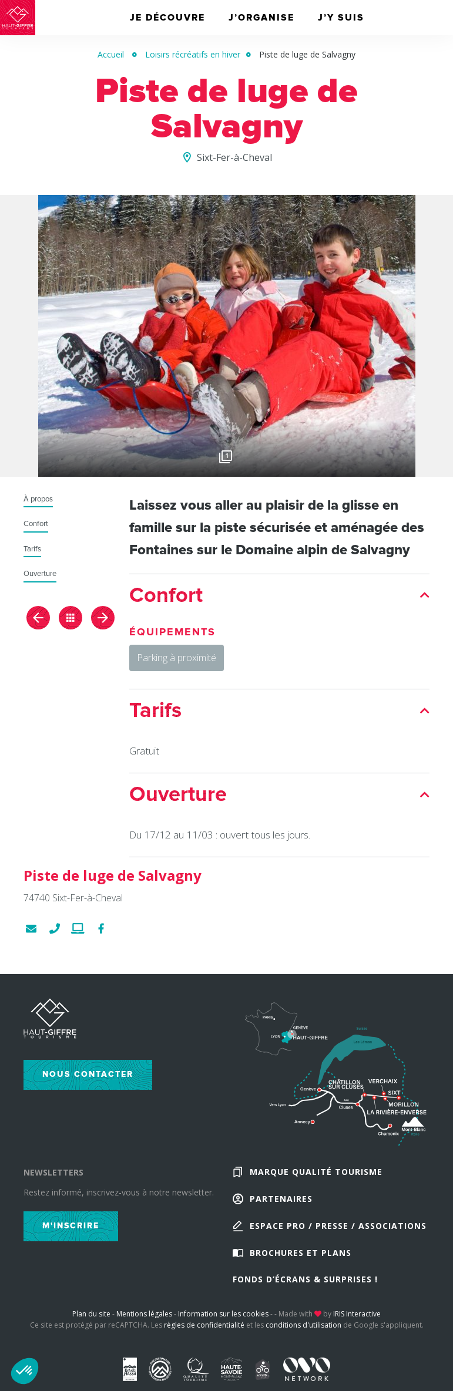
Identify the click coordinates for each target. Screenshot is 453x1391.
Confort (36, 524)
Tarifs (32, 549)
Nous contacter (87, 1077)
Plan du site (91, 1323)
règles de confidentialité (204, 1334)
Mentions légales (144, 1323)
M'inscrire (70, 1228)
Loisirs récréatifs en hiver (192, 54)
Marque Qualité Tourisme (316, 1175)
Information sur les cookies (223, 1323)
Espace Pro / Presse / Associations (338, 1231)
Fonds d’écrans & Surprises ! (305, 1288)
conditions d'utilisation (303, 1334)
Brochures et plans (300, 1259)
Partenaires (281, 1203)
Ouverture (40, 574)
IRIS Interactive (357, 1323)
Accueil (111, 54)
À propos (38, 499)
